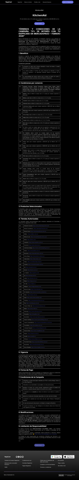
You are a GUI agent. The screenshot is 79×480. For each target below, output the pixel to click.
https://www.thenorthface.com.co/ (39, 341)
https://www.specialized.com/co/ (37, 317)
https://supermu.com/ (34, 272)
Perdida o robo (37, 2)
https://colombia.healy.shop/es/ (35, 261)
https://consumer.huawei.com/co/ (35, 264)
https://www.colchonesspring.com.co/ (41, 247)
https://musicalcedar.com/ (37, 289)
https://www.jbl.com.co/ (31, 267)
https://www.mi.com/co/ (33, 333)
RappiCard (20, 2)
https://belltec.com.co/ (33, 234)
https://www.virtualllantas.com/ (37, 330)
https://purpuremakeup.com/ (39, 305)
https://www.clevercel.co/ (35, 245)
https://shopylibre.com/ (34, 314)
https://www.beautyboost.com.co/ (38, 231)
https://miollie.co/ (32, 283)
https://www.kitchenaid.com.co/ (37, 344)
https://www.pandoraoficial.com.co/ (36, 300)
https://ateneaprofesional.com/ (41, 228)
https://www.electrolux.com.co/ (36, 253)
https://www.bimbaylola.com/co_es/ (39, 236)
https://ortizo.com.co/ (32, 294)
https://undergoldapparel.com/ (39, 328)
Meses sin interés (28, 2)
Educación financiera (47, 2)
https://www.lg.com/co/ (31, 275)
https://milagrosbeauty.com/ (35, 286)
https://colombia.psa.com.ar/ (32, 303)
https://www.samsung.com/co (35, 311)
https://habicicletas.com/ (35, 259)
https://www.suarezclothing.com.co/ (40, 319)
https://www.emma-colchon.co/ (37, 256)
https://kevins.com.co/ (33, 270)
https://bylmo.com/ (31, 239)
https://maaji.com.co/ (31, 281)
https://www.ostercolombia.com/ (34, 297)
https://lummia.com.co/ (32, 278)
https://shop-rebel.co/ (32, 308)
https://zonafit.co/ (32, 336)
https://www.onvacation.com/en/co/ (38, 292)
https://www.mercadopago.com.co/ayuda (45, 434)
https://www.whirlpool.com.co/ (35, 339)
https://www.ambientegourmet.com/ (41, 225)
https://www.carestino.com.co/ (36, 242)
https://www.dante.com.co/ (34, 250)
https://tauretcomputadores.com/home (43, 322)
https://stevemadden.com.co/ (38, 347)
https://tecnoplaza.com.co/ (36, 325)
